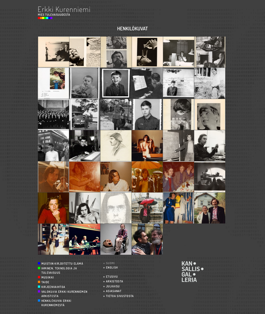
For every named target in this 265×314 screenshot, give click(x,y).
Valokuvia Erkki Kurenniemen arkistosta (64, 294)
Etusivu (112, 276)
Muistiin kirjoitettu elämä (62, 263)
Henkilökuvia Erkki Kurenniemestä (56, 303)
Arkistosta (114, 281)
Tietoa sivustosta (120, 296)
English (112, 267)
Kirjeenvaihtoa (53, 287)
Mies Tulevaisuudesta (54, 14)
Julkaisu (113, 286)
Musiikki (47, 277)
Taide (45, 282)
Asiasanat (114, 291)
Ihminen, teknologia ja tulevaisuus (59, 270)
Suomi (110, 263)
